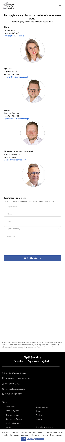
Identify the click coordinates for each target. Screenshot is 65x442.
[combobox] (32, 228)
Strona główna (42, 407)
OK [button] (24, 439)
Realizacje (40, 415)
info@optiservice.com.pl (14, 36)
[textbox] (32, 229)
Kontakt (39, 419)
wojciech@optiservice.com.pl (16, 160)
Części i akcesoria (13, 423)
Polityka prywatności (45, 427)
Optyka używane (12, 411)
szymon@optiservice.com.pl (16, 77)
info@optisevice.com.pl (15, 389)
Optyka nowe (10, 407)
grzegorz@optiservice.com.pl (17, 119)
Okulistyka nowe (12, 415)
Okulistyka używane (13, 419)
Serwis (8, 427)
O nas (38, 411)
